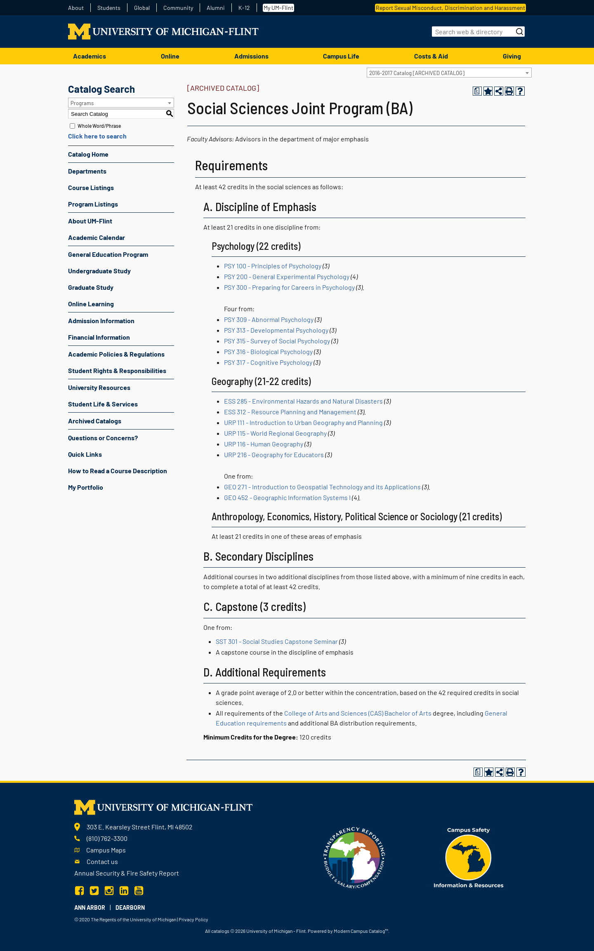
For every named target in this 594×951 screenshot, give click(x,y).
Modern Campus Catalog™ (361, 931)
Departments (87, 171)
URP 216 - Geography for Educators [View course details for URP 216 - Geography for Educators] (274, 454)
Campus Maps (106, 850)
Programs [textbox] (82, 103)
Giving (512, 56)
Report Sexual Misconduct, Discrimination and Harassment (450, 7)
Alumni (216, 8)
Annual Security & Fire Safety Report (126, 873)
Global (142, 8)
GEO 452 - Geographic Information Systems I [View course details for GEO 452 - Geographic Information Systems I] (287, 497)
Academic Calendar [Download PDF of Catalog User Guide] (96, 237)
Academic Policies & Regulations (116, 354)
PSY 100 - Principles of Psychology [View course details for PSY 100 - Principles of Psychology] (272, 266)
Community (178, 8)
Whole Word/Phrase (99, 126)
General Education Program (108, 254)
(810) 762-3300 (107, 838)
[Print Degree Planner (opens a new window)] (477, 91)
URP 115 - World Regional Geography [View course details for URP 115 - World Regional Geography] (275, 433)
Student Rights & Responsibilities (117, 370)
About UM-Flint (90, 221)
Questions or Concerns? (103, 437)
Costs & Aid (431, 56)
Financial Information (99, 337)
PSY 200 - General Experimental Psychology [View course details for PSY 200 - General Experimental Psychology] (286, 276)
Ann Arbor (89, 907)
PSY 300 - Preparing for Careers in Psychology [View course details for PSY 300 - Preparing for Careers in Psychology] (289, 287)
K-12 (244, 8)
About (76, 8)
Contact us (102, 861)
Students (108, 8)
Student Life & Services (103, 404)
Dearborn (130, 907)
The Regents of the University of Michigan (133, 919)
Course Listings (91, 187)
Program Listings (93, 204)
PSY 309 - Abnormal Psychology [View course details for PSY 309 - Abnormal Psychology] (269, 319)
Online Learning (91, 304)
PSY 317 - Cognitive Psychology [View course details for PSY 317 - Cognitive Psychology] (268, 362)
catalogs (220, 931)
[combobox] (449, 72)
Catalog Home (88, 154)
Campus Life (341, 56)
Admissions (251, 56)
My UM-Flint (278, 7)
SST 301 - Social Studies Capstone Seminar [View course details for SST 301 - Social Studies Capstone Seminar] (277, 641)
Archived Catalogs (94, 421)
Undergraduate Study (99, 271)
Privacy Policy (193, 919)
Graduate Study (90, 287)
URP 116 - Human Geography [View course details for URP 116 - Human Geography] (263, 444)
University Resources (99, 387)
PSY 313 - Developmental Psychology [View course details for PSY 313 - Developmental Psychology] (276, 330)
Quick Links (85, 454)
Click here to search (97, 136)
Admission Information (101, 320)
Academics (89, 56)
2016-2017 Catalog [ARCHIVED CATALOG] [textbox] (416, 73)
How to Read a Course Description (117, 470)
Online (170, 56)
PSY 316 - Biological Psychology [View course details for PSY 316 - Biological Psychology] (268, 351)
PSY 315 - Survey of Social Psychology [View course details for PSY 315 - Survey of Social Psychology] (277, 341)
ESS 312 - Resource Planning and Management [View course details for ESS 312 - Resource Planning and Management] (290, 412)
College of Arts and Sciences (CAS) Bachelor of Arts (357, 713)
